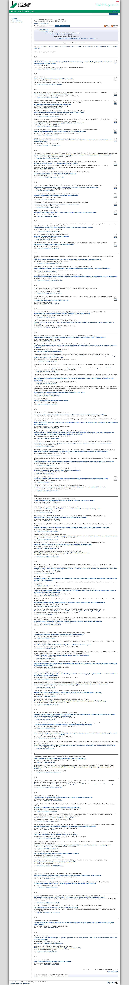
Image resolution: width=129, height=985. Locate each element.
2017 (75, 46)
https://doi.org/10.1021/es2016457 (46, 728)
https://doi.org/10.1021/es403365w (46, 648)
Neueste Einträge (17, 22)
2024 (49, 46)
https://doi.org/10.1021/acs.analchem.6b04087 (49, 455)
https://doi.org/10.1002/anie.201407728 (47, 539)
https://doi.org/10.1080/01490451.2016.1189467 (50, 351)
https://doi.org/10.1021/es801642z (46, 879)
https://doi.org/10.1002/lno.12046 (46, 190)
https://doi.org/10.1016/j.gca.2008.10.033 (48, 821)
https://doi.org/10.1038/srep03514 (46, 658)
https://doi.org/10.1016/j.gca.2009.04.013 (48, 848)
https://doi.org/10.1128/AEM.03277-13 (47, 614)
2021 (60, 46)
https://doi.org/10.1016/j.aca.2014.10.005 (48, 548)
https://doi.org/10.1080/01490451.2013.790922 (49, 669)
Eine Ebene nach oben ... (42, 23)
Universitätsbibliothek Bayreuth (19, 982)
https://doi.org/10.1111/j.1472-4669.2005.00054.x (50, 943)
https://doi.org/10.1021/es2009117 (46, 762)
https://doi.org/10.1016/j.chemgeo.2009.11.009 (49, 787)
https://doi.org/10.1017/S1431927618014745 (49, 327)
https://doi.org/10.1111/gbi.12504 (46, 199)
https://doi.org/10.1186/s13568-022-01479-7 (48, 216)
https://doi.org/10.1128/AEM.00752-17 (47, 361)
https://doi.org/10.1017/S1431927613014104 (49, 625)
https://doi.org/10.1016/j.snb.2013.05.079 (48, 704)
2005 (35, 48)
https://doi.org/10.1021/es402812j (46, 638)
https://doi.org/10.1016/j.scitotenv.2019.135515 (49, 263)
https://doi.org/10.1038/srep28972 (46, 446)
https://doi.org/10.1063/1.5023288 (46, 317)
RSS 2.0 (114, 26)
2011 (97, 46)
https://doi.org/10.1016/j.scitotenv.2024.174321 (49, 108)
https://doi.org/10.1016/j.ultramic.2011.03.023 (49, 772)
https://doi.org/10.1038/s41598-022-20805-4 (48, 207)
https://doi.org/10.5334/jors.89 (45, 482)
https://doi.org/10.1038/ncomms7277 (47, 504)
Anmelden (115, 11)
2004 (39, 48)
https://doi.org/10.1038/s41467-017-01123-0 (48, 396)
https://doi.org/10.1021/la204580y (46, 748)
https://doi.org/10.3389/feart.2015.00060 (47, 531)
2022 (56, 46)
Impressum (19, 983)
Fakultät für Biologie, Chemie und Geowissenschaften (61, 33)
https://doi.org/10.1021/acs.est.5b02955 (47, 490)
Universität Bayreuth (44, 29)
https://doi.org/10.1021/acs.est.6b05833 (47, 371)
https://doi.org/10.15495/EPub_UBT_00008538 (49, 84)
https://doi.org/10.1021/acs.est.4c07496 (47, 135)
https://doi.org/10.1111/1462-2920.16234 (48, 158)
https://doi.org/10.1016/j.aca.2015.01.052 (48, 556)
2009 (104, 46)
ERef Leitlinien (16, 20)
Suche (27, 11)
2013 (89, 46)
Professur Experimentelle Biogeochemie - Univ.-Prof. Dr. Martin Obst (76, 38)
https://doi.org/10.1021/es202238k (46, 719)
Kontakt (13, 983)
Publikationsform (85, 43)
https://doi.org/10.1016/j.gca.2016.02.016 (48, 428)
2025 (45, 46)
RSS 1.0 (107, 26)
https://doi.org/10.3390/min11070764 (47, 239)
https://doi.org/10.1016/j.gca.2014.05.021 (48, 606)
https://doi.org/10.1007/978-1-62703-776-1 (48, 585)
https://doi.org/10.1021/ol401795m (46, 696)
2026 (42, 46)
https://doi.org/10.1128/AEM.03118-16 (47, 383)
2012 (93, 46)
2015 (82, 46)
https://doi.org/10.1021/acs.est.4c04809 (47, 97)
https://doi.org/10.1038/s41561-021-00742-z (48, 231)
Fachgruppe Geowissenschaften (59, 35)
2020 (64, 46)
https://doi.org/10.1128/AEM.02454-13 (47, 679)
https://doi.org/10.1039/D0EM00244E (47, 272)
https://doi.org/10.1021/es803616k (46, 830)
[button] (62, 26)
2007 (111, 46)
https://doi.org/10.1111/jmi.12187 (46, 473)
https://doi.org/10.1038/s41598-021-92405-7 (48, 248)
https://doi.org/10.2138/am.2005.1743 (47, 951)
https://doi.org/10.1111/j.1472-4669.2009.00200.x (50, 801)
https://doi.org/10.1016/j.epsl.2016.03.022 (48, 438)
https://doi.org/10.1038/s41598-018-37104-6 (48, 304)
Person (78, 43)
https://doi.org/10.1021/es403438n (46, 687)
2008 (108, 46)
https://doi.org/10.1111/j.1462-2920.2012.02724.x (50, 738)
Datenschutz (26, 983)
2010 (100, 46)
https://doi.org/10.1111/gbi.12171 (46, 512)
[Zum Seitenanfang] (112, 971)
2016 (78, 46)
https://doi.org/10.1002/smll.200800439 (47, 887)
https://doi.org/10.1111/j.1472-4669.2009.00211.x (50, 865)
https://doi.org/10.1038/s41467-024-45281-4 (48, 126)
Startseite (13, 11)
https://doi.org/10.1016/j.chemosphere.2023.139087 (51, 177)
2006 (115, 46)
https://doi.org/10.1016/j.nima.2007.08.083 (48, 912)
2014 (86, 46)
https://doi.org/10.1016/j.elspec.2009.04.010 (48, 838)
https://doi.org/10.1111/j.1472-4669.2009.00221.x (50, 857)
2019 (67, 46)
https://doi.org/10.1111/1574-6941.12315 (48, 596)
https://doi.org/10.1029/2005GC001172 (47, 928)
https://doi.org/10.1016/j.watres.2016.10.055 (48, 341)
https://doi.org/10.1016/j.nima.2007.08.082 (48, 902)
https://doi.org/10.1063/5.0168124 (46, 169)
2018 (71, 46)
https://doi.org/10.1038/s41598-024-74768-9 (48, 145)
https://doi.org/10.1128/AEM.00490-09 (47, 811)
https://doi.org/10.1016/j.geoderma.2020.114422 (50, 280)
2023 (53, 46)
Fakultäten (45, 31)
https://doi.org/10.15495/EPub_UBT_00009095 (49, 69)
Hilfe (32, 11)
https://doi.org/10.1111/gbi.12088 (46, 573)
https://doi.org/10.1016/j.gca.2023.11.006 (48, 116)
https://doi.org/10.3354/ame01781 (46, 465)
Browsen (20, 11)
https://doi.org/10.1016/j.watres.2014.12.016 (48, 521)
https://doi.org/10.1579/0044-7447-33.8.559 (48, 965)
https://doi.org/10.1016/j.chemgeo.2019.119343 (49, 293)
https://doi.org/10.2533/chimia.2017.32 (47, 404)
